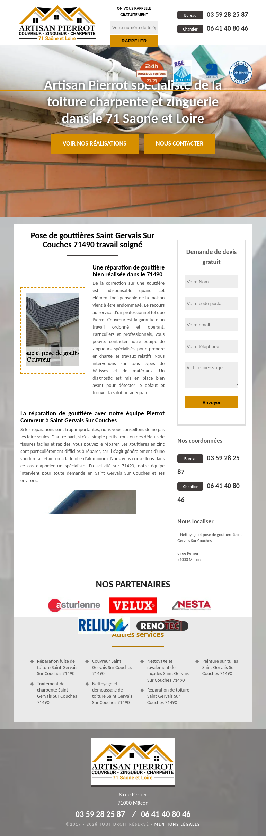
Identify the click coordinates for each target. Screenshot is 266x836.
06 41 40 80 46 (212, 28)
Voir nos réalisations (94, 143)
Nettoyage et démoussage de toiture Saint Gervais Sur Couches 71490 (112, 693)
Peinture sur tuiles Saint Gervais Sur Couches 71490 (220, 667)
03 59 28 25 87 (212, 14)
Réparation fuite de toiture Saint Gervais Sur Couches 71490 (57, 667)
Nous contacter (179, 143)
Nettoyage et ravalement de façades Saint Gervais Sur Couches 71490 (168, 670)
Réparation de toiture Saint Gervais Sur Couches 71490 (168, 696)
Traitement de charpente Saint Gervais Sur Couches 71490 (57, 693)
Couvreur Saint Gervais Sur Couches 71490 (112, 667)
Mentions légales (177, 824)
